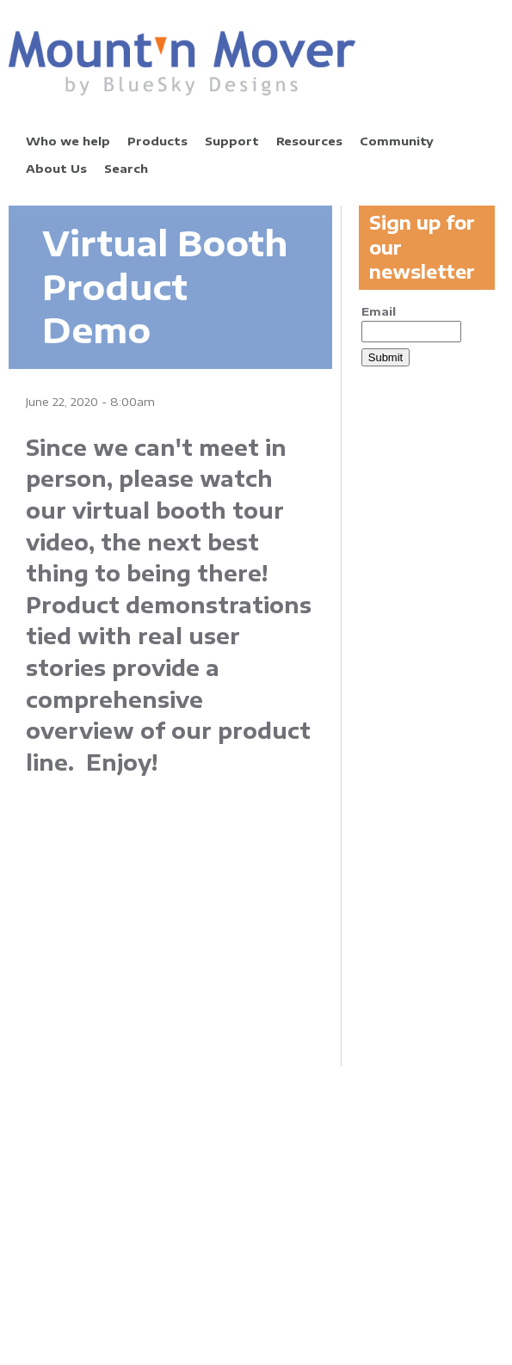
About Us (56, 168)
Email (378, 311)
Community (397, 141)
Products (157, 141)
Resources (309, 141)
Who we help (68, 141)
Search (126, 168)
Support (232, 141)
